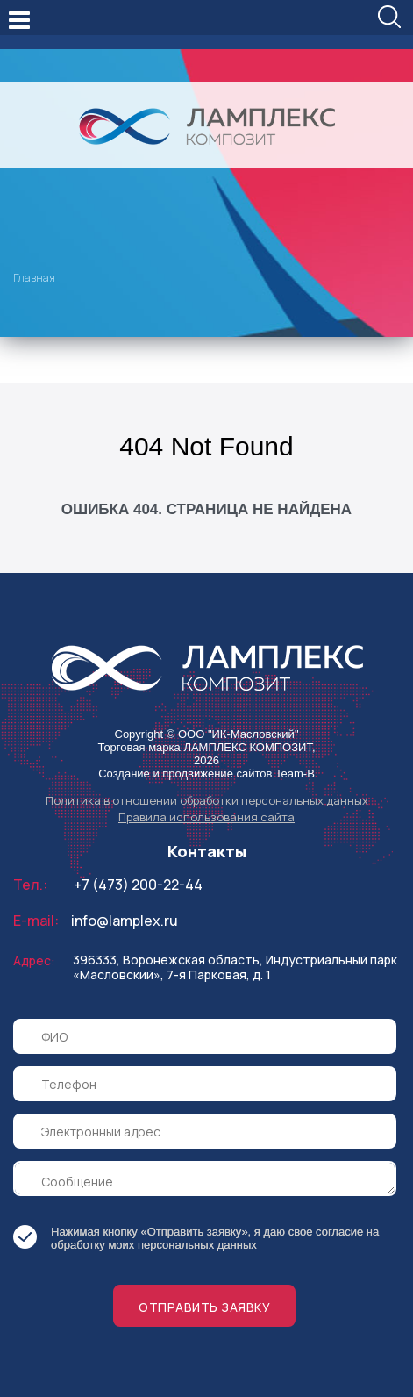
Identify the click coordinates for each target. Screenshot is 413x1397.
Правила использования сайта (206, 817)
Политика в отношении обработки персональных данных (207, 800)
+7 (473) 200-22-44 (138, 884)
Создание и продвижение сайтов (185, 773)
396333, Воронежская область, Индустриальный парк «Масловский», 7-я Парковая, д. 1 (235, 967)
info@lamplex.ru (124, 920)
